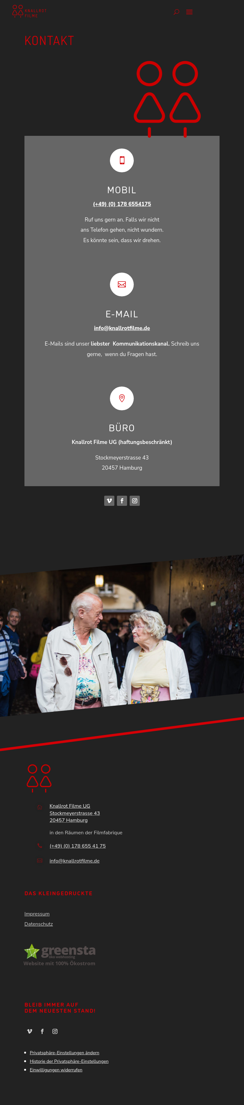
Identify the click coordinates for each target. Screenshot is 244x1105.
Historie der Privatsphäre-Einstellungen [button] (69, 1061)
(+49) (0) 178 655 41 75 (78, 846)
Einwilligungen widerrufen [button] (56, 1070)
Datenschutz (38, 924)
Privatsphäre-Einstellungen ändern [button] (64, 1053)
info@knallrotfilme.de (122, 328)
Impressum (37, 913)
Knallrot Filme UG (70, 806)
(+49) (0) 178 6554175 (122, 204)
